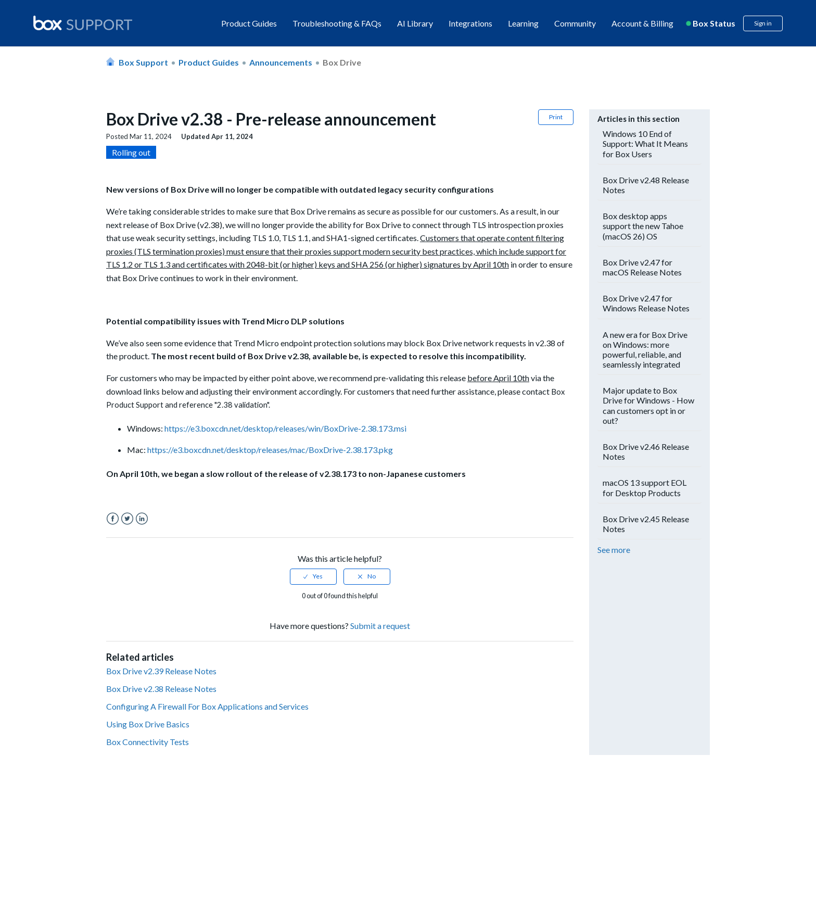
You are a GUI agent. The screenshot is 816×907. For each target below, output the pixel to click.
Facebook (112, 518)
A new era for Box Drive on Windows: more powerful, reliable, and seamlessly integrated (645, 350)
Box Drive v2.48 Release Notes (646, 185)
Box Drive (342, 62)
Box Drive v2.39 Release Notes (161, 671)
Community (575, 23)
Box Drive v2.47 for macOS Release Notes (642, 267)
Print (556, 117)
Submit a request (380, 626)
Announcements (280, 62)
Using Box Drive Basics (147, 724)
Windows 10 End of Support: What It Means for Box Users (645, 143)
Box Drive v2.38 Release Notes (161, 689)
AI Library (415, 23)
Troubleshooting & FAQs (336, 23)
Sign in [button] (763, 23)
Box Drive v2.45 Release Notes (646, 524)
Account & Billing (642, 23)
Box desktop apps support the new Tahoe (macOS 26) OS (643, 226)
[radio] (313, 576)
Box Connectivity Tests (147, 742)
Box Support (143, 62)
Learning (523, 23)
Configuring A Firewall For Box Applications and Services (207, 706)
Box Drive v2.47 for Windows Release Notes (646, 303)
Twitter (127, 518)
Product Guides (249, 23)
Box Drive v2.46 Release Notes (646, 451)
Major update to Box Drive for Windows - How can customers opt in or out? (648, 405)
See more (613, 550)
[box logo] (82, 23)
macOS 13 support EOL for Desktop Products (644, 487)
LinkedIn (141, 518)
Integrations (470, 23)
